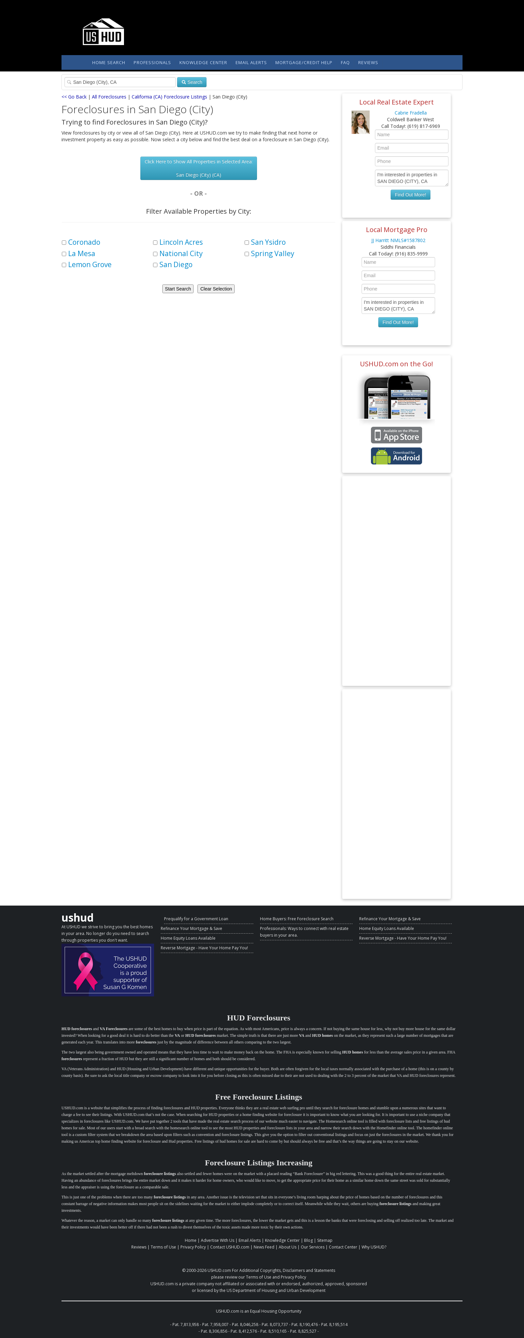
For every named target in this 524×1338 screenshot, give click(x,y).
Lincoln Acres (181, 242)
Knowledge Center (203, 62)
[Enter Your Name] (411, 135)
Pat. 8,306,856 (214, 1331)
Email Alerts (251, 62)
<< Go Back (74, 96)
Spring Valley (272, 253)
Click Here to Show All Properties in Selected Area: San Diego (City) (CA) (199, 168)
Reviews (368, 62)
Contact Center (343, 1247)
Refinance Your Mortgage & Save (191, 928)
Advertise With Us (217, 1240)
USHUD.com (219, 1270)
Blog (308, 1240)
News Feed (264, 1247)
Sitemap (325, 1240)
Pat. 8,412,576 (244, 1331)
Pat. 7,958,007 (215, 1324)
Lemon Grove (90, 264)
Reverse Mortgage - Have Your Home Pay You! (204, 948)
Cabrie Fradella (411, 113)
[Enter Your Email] (411, 148)
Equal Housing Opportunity (275, 1311)
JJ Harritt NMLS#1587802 (398, 240)
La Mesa (81, 253)
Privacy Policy (193, 1247)
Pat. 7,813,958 (185, 1324)
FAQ (345, 62)
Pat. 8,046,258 (245, 1324)
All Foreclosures (109, 96)
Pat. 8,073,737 (275, 1324)
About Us (287, 1247)
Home (190, 1240)
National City (181, 253)
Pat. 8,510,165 (273, 1331)
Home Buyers (273, 919)
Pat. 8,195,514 (334, 1324)
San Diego (175, 264)
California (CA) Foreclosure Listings (169, 96)
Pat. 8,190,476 (304, 1324)
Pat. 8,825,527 (303, 1331)
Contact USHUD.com (229, 1247)
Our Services (312, 1247)
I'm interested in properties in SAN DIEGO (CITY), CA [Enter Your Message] (411, 178)
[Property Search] (120, 82)
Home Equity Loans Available (188, 938)
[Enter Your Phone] (411, 161)
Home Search (108, 62)
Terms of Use (163, 1247)
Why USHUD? (374, 1247)
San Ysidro (268, 242)
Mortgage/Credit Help (304, 62)
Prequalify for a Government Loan (196, 919)
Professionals (152, 62)
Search (191, 82)
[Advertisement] (396, 581)
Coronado (84, 242)
